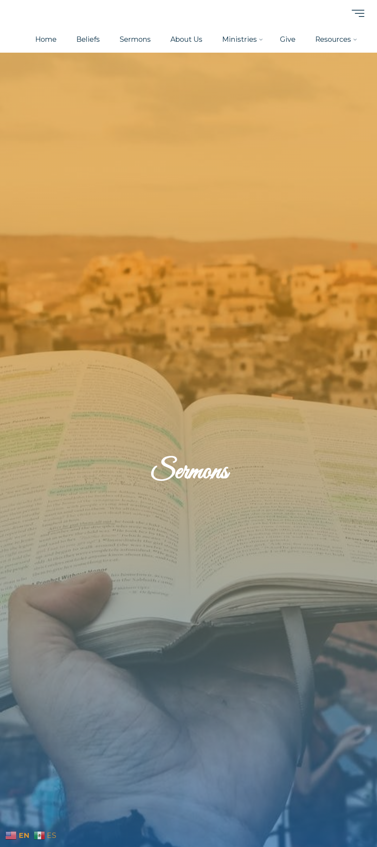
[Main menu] (356, 13)
